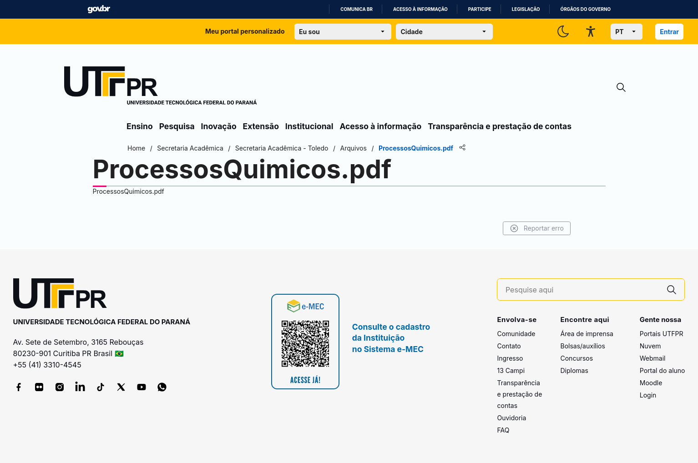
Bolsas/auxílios (582, 346)
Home (136, 148)
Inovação (219, 126)
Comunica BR (356, 9)
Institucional (309, 126)
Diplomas (574, 370)
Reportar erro (537, 228)
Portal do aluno (662, 370)
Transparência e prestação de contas (500, 126)
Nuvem (650, 346)
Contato (509, 346)
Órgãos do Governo (586, 9)
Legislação (526, 9)
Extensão (261, 126)
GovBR (98, 9)
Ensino (139, 126)
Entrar (669, 31)
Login (648, 395)
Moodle (651, 383)
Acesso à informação (420, 9)
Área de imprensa (586, 333)
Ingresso (510, 358)
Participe (479, 9)
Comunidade (516, 333)
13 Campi (511, 370)
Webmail (653, 358)
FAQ (503, 430)
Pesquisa (177, 126)
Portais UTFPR (661, 333)
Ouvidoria (511, 418)
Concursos (576, 358)
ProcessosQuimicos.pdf (128, 191)
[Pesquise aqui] (582, 290)
